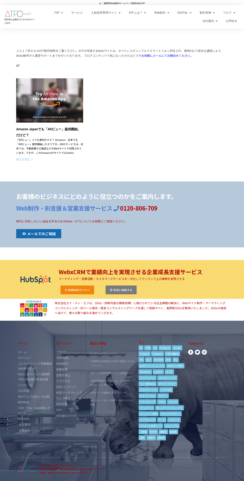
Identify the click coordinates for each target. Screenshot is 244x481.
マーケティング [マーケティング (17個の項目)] (147, 419)
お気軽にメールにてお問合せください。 (167, 55)
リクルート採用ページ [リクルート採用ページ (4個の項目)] (151, 425)
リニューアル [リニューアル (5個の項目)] (171, 425)
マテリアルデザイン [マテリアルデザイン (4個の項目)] (170, 413)
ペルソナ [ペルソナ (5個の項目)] (173, 401)
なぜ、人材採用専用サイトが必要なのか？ (112, 373)
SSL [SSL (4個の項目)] (175, 359)
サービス (77, 12)
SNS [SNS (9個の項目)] (168, 359)
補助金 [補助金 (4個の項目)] (163, 431)
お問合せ (231, 21)
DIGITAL (184, 12)
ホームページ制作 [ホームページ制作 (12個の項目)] (148, 413)
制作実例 (207, 12)
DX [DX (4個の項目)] (155, 347)
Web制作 (161, 12)
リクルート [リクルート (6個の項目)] (174, 419)
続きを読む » (24, 159)
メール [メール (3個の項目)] (162, 419)
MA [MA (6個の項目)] (141, 359)
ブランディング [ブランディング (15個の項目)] (147, 401)
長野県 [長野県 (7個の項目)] (161, 437)
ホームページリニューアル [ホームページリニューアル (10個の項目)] (169, 407)
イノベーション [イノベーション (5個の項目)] (147, 377)
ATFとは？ (137, 12)
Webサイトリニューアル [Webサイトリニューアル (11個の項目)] (152, 365)
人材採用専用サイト (105, 12)
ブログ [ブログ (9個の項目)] (162, 401)
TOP (58, 12)
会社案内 (210, 21)
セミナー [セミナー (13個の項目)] (163, 395)
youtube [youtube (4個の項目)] (158, 371)
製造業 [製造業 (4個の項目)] (173, 431)
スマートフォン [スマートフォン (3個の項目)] (147, 395)
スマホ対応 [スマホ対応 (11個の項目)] (166, 389)
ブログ (229, 12)
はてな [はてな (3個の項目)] (169, 371)
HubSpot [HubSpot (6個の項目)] (144, 353)
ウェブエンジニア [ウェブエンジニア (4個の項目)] (167, 377)
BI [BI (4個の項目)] (141, 347)
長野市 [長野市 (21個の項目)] (151, 437)
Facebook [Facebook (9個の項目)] (165, 347)
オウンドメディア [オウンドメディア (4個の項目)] (167, 383)
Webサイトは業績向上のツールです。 (110, 392)
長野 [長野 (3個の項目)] (142, 437)
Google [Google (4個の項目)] (177, 347)
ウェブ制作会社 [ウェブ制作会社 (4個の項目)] (147, 383)
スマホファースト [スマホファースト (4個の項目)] (148, 389)
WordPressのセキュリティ (104, 353)
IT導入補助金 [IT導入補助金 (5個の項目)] (172, 353)
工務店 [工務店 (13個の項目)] (143, 431)
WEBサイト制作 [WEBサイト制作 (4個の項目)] (175, 365)
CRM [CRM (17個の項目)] (148, 347)
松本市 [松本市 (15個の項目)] (153, 431)
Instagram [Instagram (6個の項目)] (157, 353)
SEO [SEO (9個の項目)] (149, 359)
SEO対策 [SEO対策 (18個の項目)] (158, 359)
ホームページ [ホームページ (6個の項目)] (146, 407)
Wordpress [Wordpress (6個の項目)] (145, 371)
